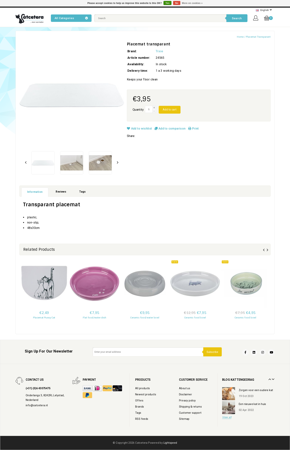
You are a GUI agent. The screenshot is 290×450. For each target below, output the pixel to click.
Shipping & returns (190, 406)
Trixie (159, 51)
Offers (139, 400)
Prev (269, 378)
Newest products (145, 394)
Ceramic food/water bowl (144, 317)
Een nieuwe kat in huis (252, 404)
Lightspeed (170, 442)
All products (142, 388)
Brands (139, 406)
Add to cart (169, 109)
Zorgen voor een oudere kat (256, 390)
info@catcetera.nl (37, 405)
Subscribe (212, 351)
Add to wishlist (140, 128)
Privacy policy (187, 400)
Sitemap (184, 418)
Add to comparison (170, 128)
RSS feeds (141, 418)
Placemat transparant (258, 36)
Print (193, 128)
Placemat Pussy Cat (44, 317)
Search (237, 18)
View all (226, 417)
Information (35, 191)
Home (240, 36)
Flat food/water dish (94, 317)
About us (184, 388)
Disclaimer (185, 394)
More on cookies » (192, 3)
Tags (82, 191)
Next (272, 378)
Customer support (190, 412)
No (176, 3)
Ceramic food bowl (195, 317)
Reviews (61, 191)
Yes (168, 3)
